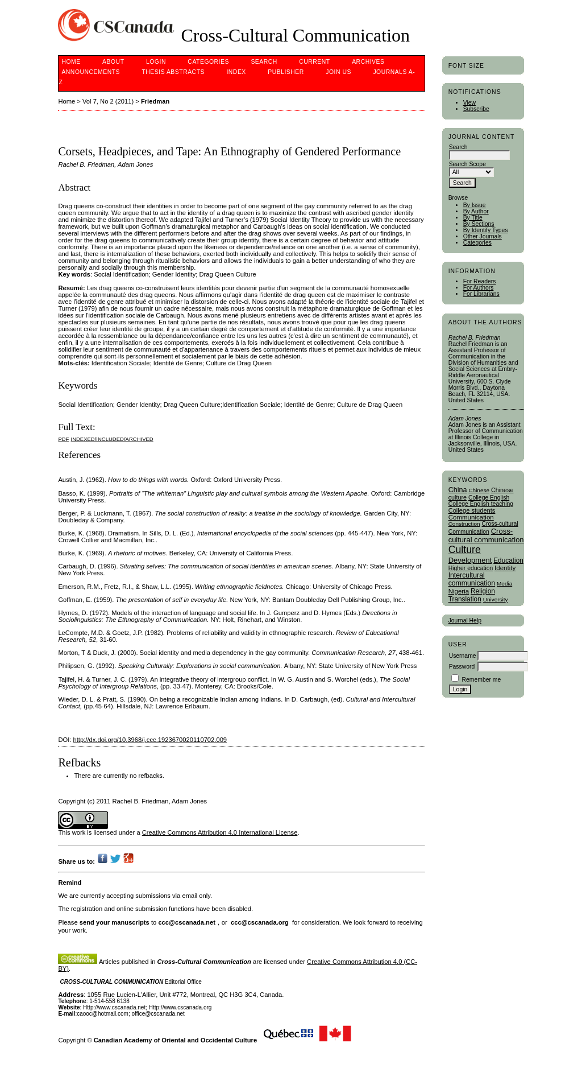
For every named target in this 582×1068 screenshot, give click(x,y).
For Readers (479, 281)
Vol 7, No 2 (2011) (108, 101)
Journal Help (464, 620)
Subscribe (476, 109)
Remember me (481, 680)
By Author (476, 211)
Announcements (90, 72)
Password (462, 666)
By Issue (474, 205)
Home (70, 62)
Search (264, 62)
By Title (473, 218)
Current (314, 62)
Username (462, 656)
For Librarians (481, 294)
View (469, 103)
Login (156, 62)
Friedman (155, 101)
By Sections (478, 224)
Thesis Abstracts (173, 72)
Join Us (338, 72)
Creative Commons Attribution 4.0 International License (220, 832)
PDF (63, 439)
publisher (286, 72)
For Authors (478, 287)
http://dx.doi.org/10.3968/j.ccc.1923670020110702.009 (150, 739)
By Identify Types (485, 230)
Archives (368, 62)
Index (236, 72)
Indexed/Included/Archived (112, 439)
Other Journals (482, 236)
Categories (477, 243)
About (113, 62)
